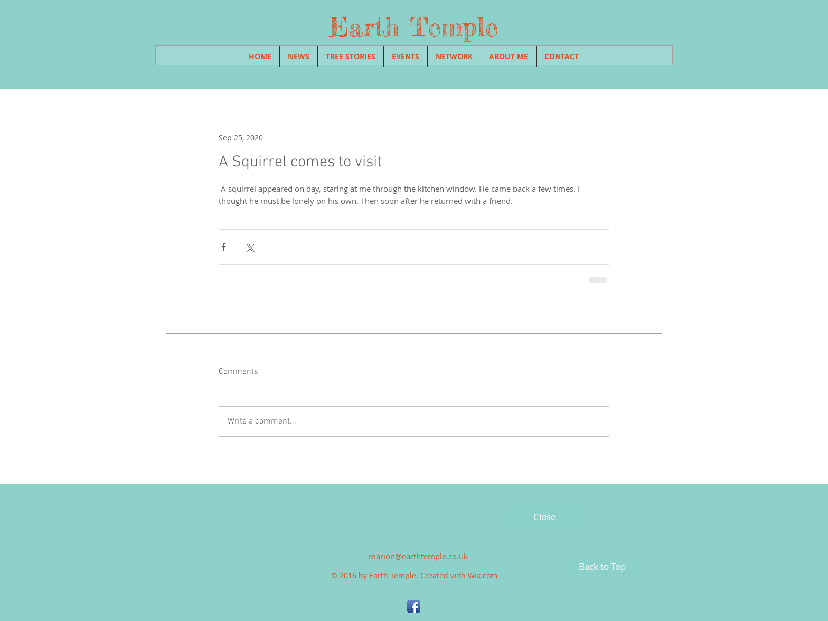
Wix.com (482, 575)
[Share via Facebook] (224, 247)
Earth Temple (413, 27)
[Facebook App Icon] (413, 606)
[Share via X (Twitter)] (249, 247)
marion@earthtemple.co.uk (418, 556)
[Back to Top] (601, 567)
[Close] (544, 517)
